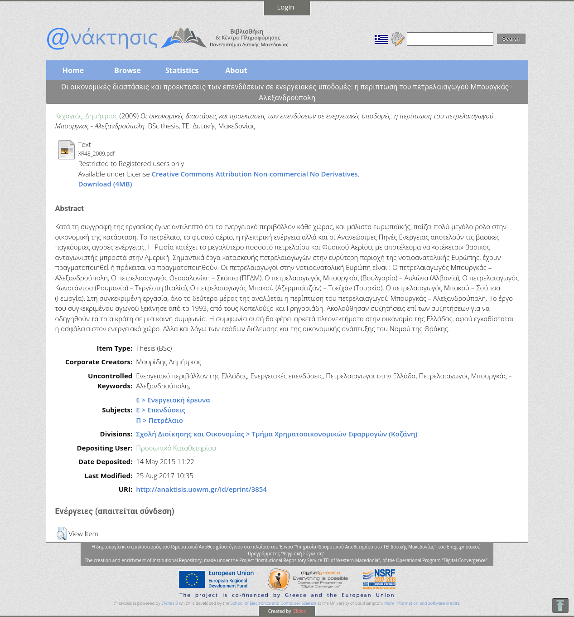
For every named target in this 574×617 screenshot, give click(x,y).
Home (73, 70)
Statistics (181, 70)
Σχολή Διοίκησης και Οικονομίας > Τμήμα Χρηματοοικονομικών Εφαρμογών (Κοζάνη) (276, 433)
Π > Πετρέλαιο (159, 420)
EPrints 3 (169, 603)
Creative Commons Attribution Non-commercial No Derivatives (255, 173)
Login (285, 6)
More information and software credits (421, 603)
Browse (127, 70)
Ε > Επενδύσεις (160, 409)
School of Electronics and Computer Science (273, 603)
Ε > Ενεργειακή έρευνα (173, 399)
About (236, 70)
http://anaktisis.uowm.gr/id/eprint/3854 (201, 489)
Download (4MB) (105, 183)
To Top (560, 605)
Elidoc (299, 611)
